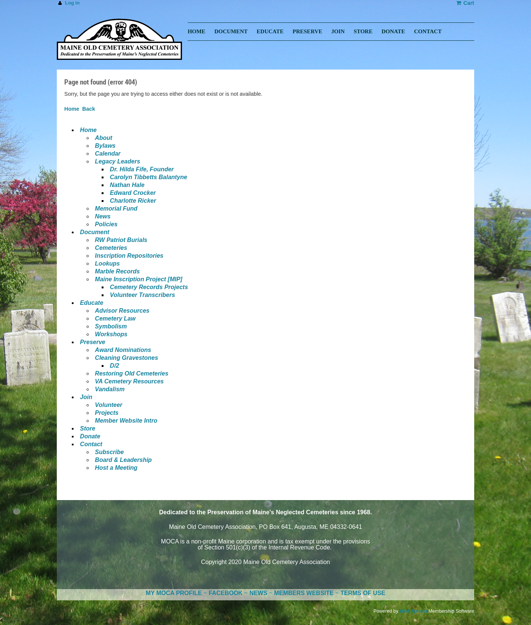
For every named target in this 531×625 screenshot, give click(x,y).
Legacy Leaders (117, 161)
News (103, 216)
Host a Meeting (116, 468)
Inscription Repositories (129, 255)
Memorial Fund (116, 208)
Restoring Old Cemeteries (132, 373)
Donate (90, 436)
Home (71, 109)
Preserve (92, 342)
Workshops (111, 334)
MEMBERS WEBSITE (304, 593)
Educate (91, 303)
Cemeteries (111, 248)
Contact (91, 444)
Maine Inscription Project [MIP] (138, 279)
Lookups (107, 263)
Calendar (107, 153)
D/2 (114, 365)
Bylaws (105, 146)
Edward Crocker (133, 193)
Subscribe (109, 452)
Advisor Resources (122, 310)
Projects (106, 413)
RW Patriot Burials (121, 240)
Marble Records (117, 271)
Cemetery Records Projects (149, 287)
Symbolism (111, 326)
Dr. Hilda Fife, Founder (142, 169)
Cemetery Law (115, 318)
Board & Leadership (123, 460)
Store (87, 428)
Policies (106, 224)
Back (88, 109)
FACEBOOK (226, 593)
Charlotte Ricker (133, 200)
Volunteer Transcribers (142, 295)
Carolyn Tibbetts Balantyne (148, 177)
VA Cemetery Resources (129, 381)
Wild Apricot (413, 611)
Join (86, 397)
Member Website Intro (126, 420)
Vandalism (109, 389)
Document (94, 232)
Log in (72, 3)
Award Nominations (123, 350)
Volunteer (108, 405)
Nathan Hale (127, 185)
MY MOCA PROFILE (174, 593)
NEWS (258, 593)
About (103, 138)
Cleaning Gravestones (126, 358)
